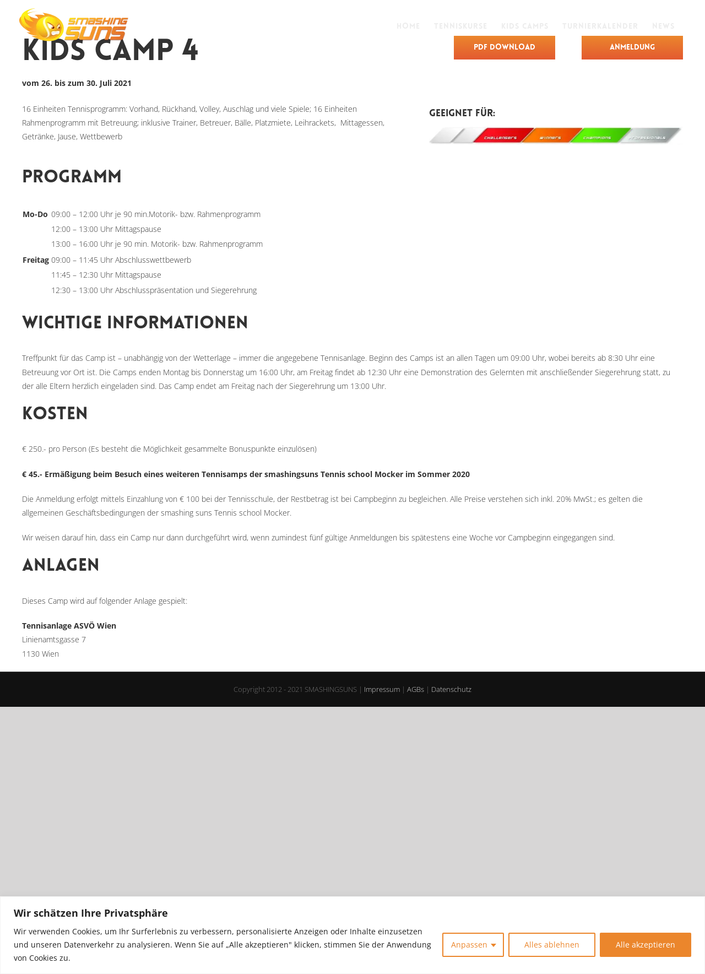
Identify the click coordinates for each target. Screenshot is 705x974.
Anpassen (469, 944)
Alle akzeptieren (645, 944)
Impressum (382, 689)
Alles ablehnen (551, 944)
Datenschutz (451, 689)
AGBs (415, 689)
